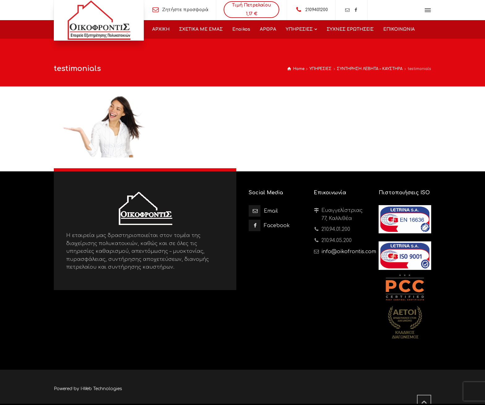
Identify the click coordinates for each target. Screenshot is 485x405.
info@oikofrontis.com (348, 251)
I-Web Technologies (101, 388)
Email (271, 211)
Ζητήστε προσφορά (185, 9)
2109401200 (316, 9)
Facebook (277, 225)
